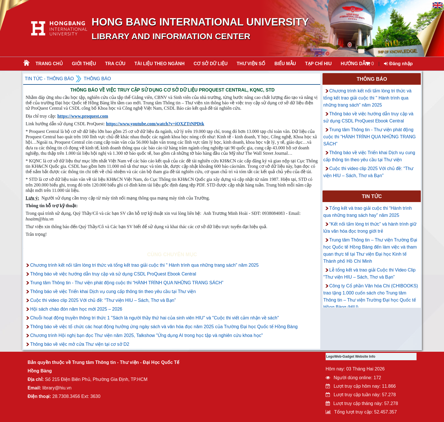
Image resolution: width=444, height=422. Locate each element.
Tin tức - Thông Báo (49, 78)
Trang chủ (49, 63)
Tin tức (372, 196)
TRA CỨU (115, 63)
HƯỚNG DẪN (354, 63)
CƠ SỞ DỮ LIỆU (211, 63)
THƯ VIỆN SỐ (251, 63)
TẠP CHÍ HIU (318, 63)
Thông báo (97, 78)
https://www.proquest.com (82, 116)
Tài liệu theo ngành (160, 63)
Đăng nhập (398, 63)
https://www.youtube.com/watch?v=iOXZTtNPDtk (155, 123)
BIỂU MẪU (285, 63)
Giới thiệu (84, 63)
